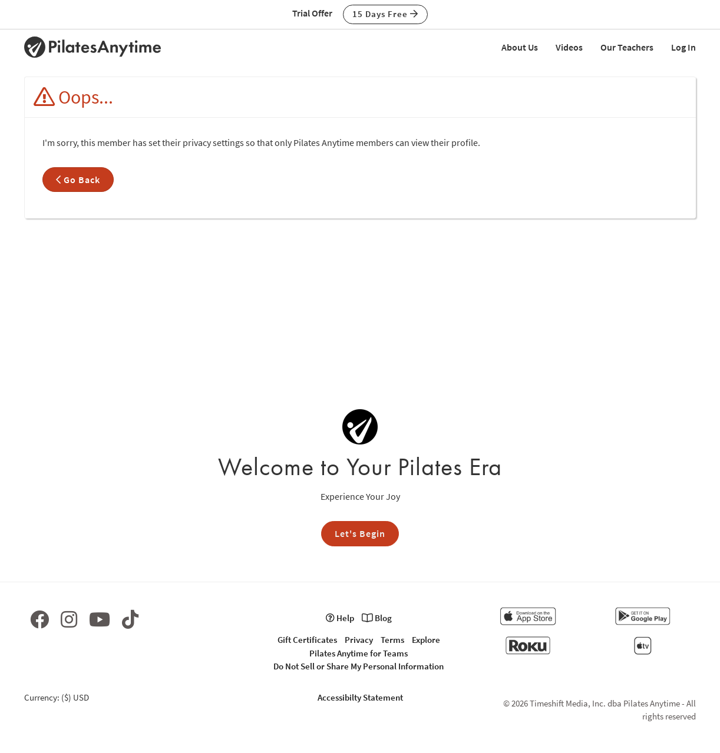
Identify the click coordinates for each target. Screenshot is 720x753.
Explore (426, 639)
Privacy (359, 639)
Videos (569, 47)
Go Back (78, 179)
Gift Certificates (307, 639)
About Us (519, 47)
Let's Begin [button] (360, 533)
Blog (377, 617)
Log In (683, 47)
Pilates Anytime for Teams (358, 653)
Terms (392, 639)
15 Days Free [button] (385, 13)
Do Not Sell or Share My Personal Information (358, 666)
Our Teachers (626, 47)
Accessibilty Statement (360, 697)
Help (340, 617)
